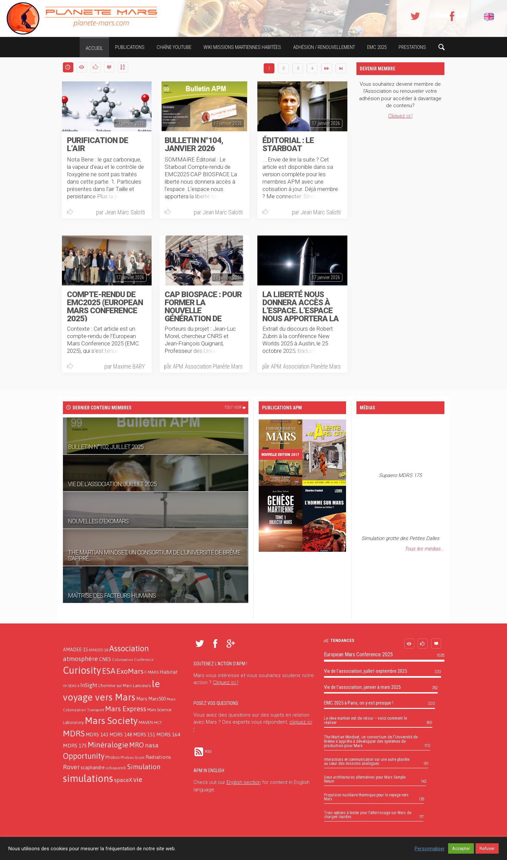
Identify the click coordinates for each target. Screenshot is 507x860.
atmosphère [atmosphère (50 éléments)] (80, 658)
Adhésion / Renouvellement (324, 47)
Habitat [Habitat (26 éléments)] (169, 672)
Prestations (412, 47)
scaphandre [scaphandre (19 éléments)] (93, 767)
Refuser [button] (487, 848)
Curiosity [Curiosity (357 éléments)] (82, 670)
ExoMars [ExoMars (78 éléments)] (130, 671)
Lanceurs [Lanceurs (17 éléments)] (142, 685)
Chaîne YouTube (174, 47)
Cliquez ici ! (225, 682)
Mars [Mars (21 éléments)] (141, 699)
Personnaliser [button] (430, 849)
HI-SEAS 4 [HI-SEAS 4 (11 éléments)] (71, 685)
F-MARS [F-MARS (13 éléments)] (152, 672)
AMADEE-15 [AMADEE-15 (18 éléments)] (75, 649)
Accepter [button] (461, 848)
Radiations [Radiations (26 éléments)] (158, 757)
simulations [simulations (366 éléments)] (88, 778)
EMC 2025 (377, 47)
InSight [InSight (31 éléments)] (88, 685)
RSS (202, 751)
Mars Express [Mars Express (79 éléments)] (125, 709)
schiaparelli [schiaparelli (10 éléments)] (116, 768)
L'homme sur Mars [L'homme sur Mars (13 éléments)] (115, 685)
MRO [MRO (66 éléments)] (136, 745)
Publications (130, 47)
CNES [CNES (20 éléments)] (105, 659)
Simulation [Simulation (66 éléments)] (143, 767)
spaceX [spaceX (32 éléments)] (123, 780)
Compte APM (99, 67)
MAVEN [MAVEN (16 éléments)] (146, 722)
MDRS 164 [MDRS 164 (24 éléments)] (168, 734)
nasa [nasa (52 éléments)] (152, 745)
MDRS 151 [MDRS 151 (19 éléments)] (144, 734)
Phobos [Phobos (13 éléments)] (112, 757)
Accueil (94, 48)
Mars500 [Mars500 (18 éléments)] (157, 699)
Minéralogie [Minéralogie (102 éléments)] (108, 744)
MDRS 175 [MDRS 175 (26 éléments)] (75, 745)
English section (244, 782)
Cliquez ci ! (400, 116)
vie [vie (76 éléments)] (137, 779)
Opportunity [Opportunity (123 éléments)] (83, 755)
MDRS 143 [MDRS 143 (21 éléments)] (97, 734)
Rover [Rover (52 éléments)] (71, 767)
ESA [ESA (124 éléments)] (108, 670)
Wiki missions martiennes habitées (242, 47)
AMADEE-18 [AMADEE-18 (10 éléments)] (98, 650)
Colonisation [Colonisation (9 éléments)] (122, 660)
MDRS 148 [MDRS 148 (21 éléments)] (120, 734)
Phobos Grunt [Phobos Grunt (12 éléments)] (132, 757)
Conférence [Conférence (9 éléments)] (143, 660)
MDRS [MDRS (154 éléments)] (74, 733)
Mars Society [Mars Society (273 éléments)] (111, 720)
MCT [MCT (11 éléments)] (158, 722)
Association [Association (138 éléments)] (129, 648)
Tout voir (235, 407)
